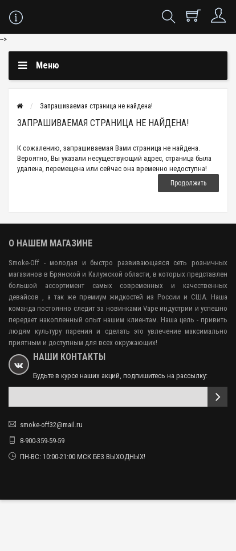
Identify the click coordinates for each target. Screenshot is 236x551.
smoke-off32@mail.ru (51, 424)
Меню (47, 65)
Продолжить (188, 183)
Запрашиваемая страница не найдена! (96, 106)
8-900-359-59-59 (42, 440)
